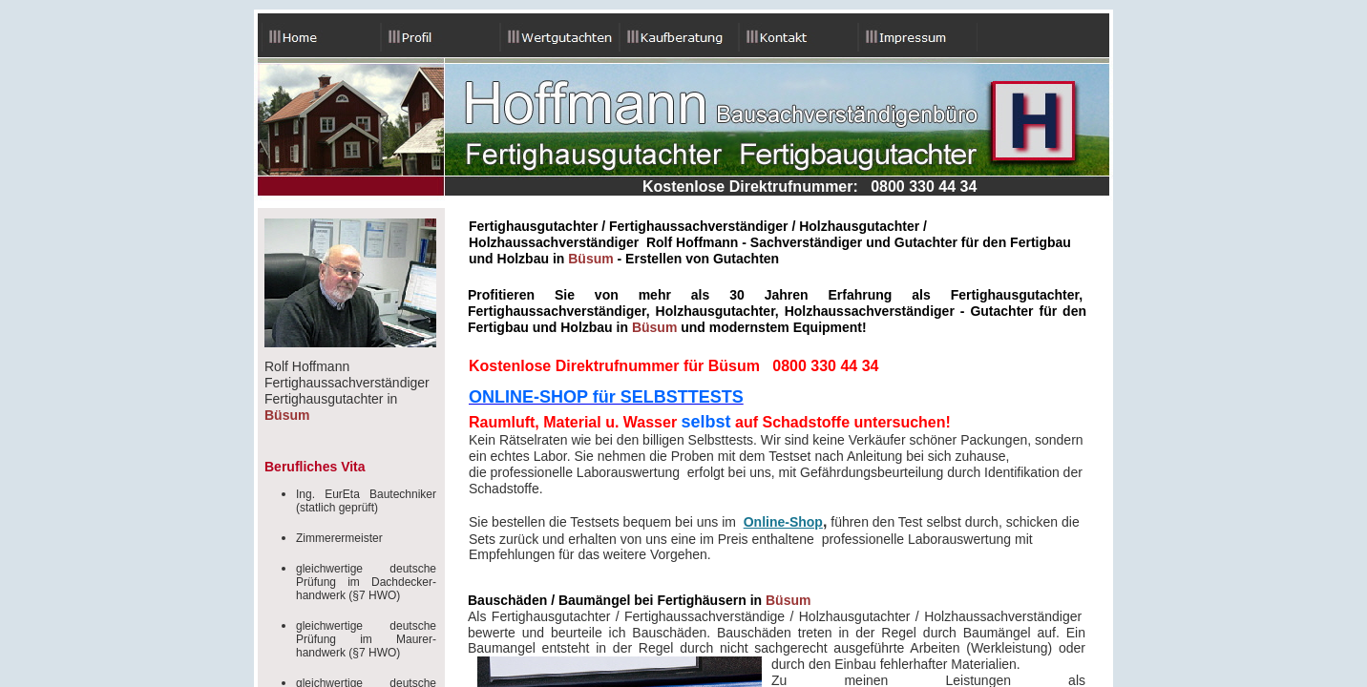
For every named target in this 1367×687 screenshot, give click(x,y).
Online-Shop (783, 522)
